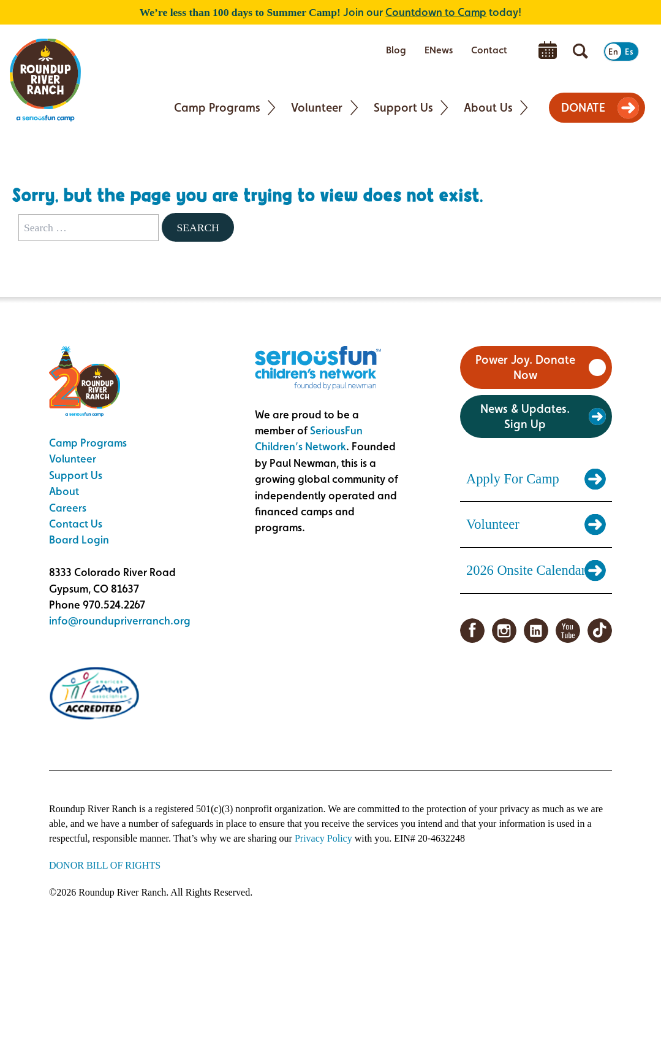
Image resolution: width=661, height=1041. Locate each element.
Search (197, 227)
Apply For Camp (512, 478)
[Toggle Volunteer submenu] (354, 108)
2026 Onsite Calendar (526, 570)
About (64, 491)
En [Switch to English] (613, 51)
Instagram (504, 630)
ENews (439, 50)
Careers (67, 507)
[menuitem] (396, 50)
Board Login (79, 539)
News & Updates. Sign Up (525, 416)
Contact (489, 50)
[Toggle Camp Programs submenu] (271, 108)
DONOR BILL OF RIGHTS (105, 865)
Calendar (547, 50)
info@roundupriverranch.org (120, 620)
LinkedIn (536, 630)
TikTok (599, 630)
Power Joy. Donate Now (525, 367)
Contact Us (75, 523)
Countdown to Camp (435, 12)
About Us (488, 107)
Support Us (403, 107)
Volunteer (316, 107)
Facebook (472, 630)
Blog (396, 50)
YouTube (568, 630)
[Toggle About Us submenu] (524, 108)
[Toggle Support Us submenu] (444, 108)
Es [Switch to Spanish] (629, 51)
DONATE (583, 107)
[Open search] (580, 51)
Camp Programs (217, 107)
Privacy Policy (323, 838)
